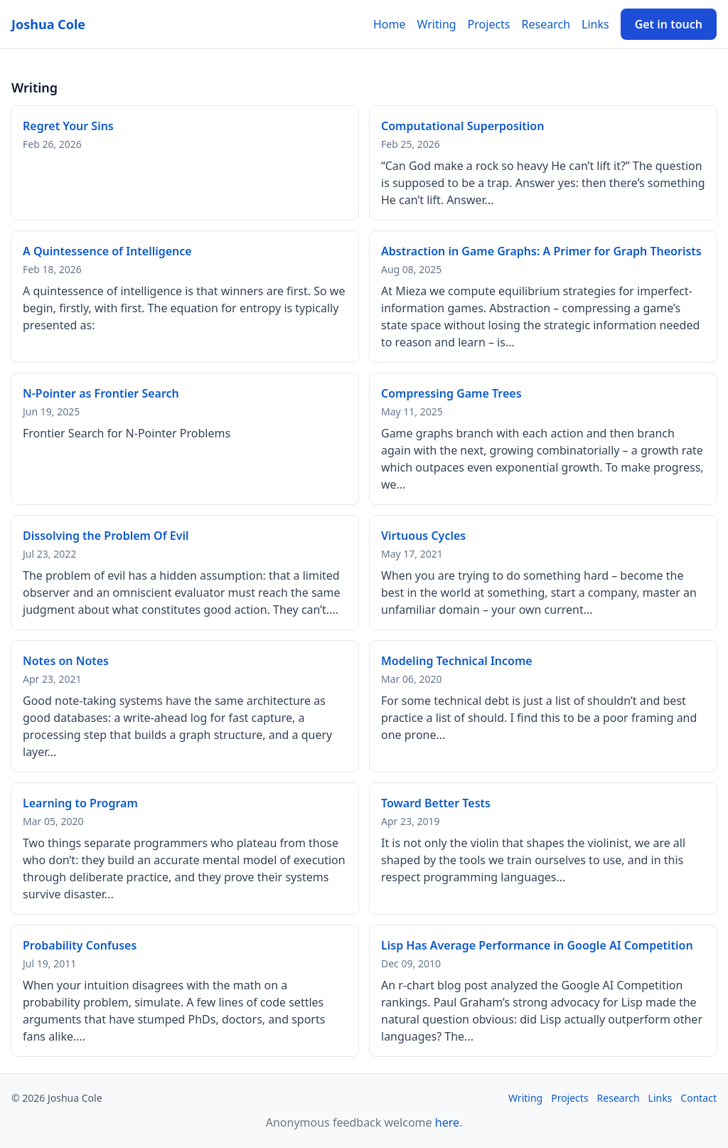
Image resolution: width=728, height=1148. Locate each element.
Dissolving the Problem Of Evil (106, 535)
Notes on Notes (66, 661)
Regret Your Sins (68, 126)
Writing (436, 24)
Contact (698, 1098)
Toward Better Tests (436, 803)
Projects (489, 24)
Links (595, 24)
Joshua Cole (48, 24)
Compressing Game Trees (451, 393)
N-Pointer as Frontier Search (101, 393)
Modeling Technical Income (456, 661)
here (447, 1122)
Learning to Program (80, 803)
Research (546, 24)
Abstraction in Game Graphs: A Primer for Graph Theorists (541, 251)
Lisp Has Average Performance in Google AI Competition (537, 945)
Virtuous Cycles (423, 535)
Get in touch (668, 24)
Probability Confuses (79, 945)
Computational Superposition (462, 126)
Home (389, 24)
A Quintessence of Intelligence (107, 251)
